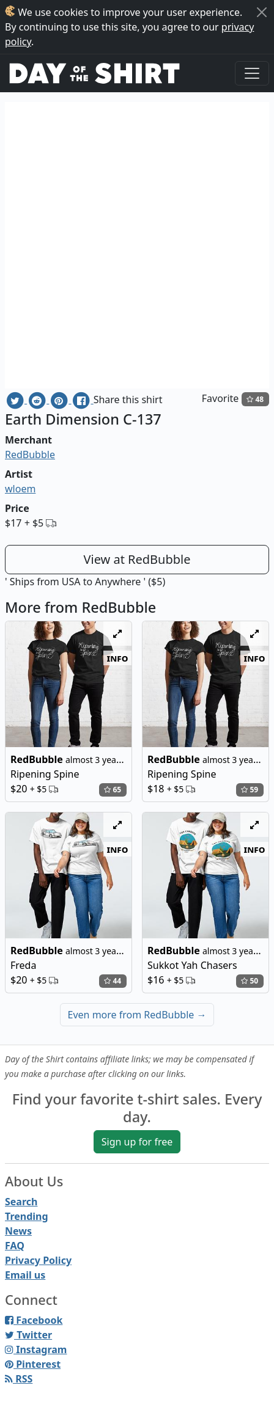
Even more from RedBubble (137, 1014)
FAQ (14, 1245)
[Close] (261, 12)
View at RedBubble (136, 559)
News (18, 1231)
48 (255, 399)
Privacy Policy (38, 1260)
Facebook (33, 1320)
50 (249, 981)
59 (249, 789)
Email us (25, 1275)
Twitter (28, 1335)
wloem (20, 488)
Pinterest (33, 1364)
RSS (18, 1379)
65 (112, 789)
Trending (26, 1216)
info (117, 658)
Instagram (36, 1349)
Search (21, 1201)
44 (112, 981)
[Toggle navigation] (252, 73)
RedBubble (30, 454)
